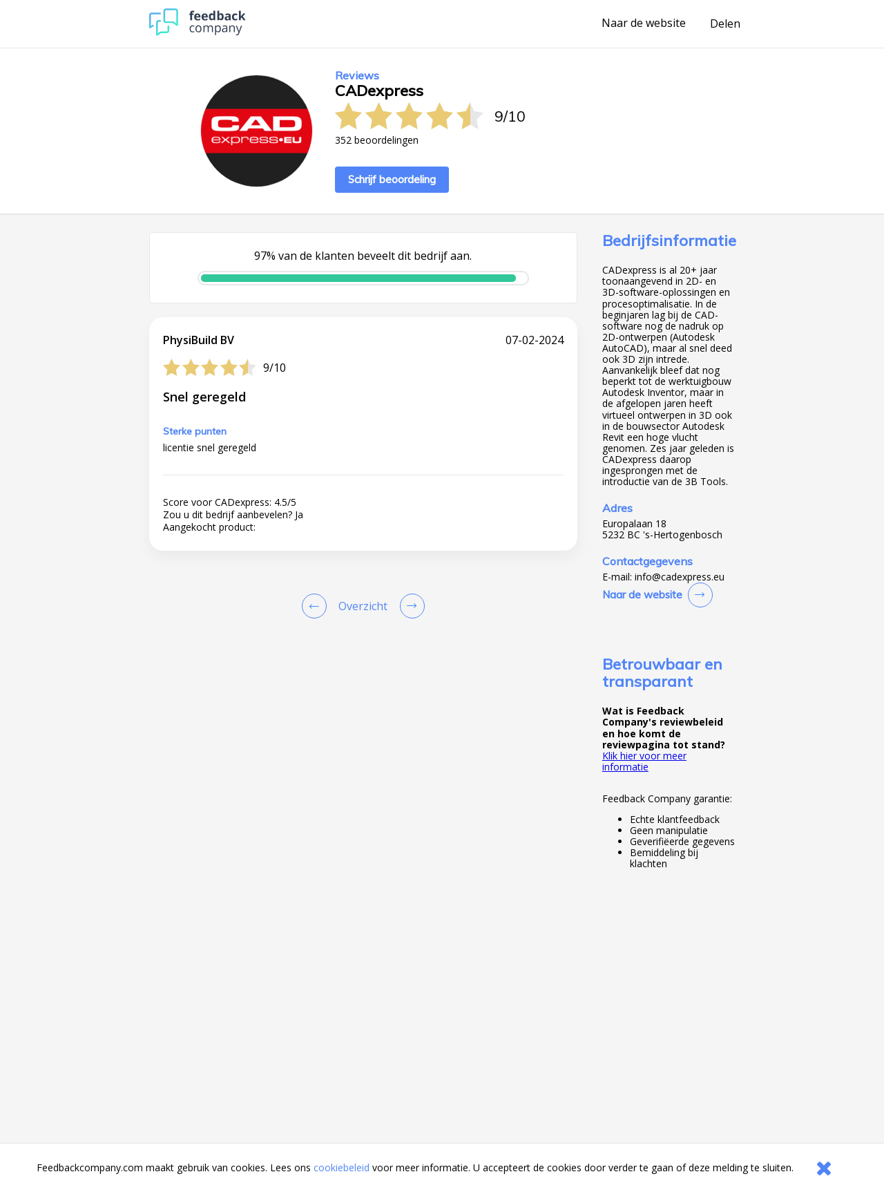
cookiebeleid (341, 1167)
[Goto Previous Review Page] (317, 606)
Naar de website (644, 23)
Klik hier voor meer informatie (644, 761)
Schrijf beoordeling (392, 179)
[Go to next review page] (409, 606)
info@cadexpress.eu (679, 577)
